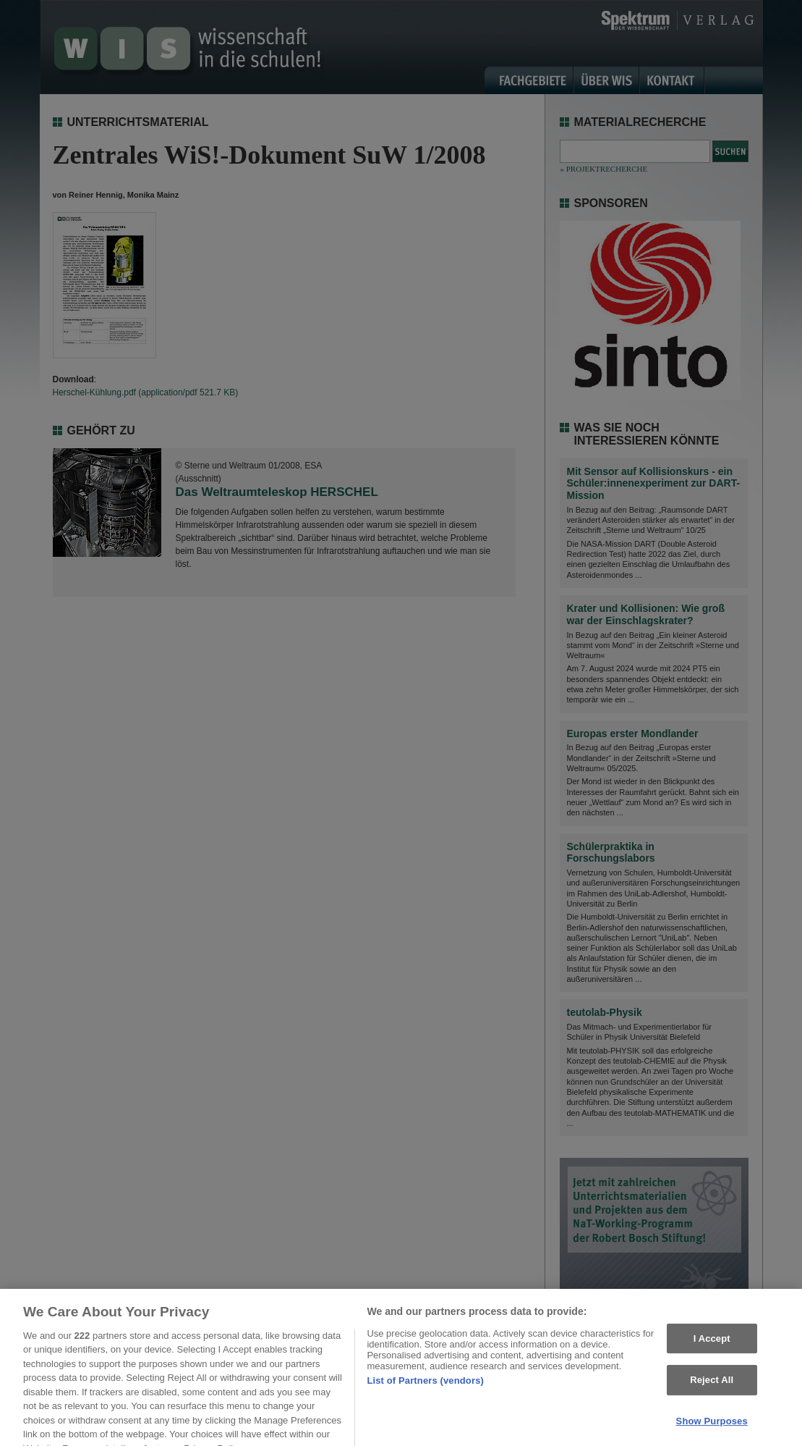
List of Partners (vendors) (425, 1387)
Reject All (711, 1387)
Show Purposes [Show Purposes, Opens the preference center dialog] (712, 1428)
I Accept (712, 1345)
